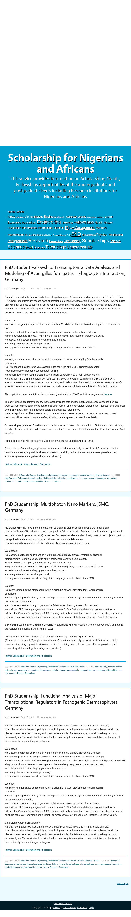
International (29, 229)
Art (27, 218)
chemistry (61, 219)
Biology (38, 218)
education (29, 224)
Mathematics (16, 236)
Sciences (16, 248)
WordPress (82, 914)
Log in (92, 914)
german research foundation (110, 481)
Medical (29, 236)
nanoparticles (98, 674)
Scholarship (72, 243)
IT (66, 229)
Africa (11, 218)
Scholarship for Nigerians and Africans (65, 164)
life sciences (55, 674)
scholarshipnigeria (13, 292)
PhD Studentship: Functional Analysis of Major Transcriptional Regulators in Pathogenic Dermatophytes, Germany (56, 707)
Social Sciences (35, 249)
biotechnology (106, 671)
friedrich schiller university (68, 481)
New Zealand (54, 237)
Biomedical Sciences (14, 870)
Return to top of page (63, 910)
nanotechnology (113, 674)
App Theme (54, 914)
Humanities (14, 229)
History (108, 224)
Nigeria (63, 237)
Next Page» (122, 889)
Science (115, 243)
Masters (100, 229)
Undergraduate (80, 248)
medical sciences (32, 873)
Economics (14, 224)
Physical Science (108, 478)
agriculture (20, 219)
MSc (45, 237)
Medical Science (91, 478)
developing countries (95, 219)
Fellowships (84, 224)
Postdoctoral (115, 236)
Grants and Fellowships (49, 478)
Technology (55, 248)
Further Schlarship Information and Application (29, 467)
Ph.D (69, 237)
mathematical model (25, 484)
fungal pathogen (88, 481)
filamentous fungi (47, 870)
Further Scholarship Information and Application (30, 660)
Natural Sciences (13, 678)
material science (69, 674)
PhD (76, 235)
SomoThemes (69, 914)
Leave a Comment (49, 292)
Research (38, 242)
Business (50, 218)
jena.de (108, 397)
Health (98, 224)
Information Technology (72, 478)
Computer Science (76, 218)
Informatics (10, 484)
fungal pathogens (106, 870)
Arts (31, 218)
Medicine (38, 236)
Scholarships (95, 242)
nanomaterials (84, 674)
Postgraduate (18, 243)
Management (84, 229)
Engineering (49, 223)
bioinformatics (21, 481)
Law (71, 229)
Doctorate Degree (28, 478)
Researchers (56, 243)
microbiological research (53, 873)
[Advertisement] (65, 25)
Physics (101, 236)
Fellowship (67, 224)
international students (51, 229)
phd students (89, 236)
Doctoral (109, 218)
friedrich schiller (47, 481)
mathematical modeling (47, 484)
